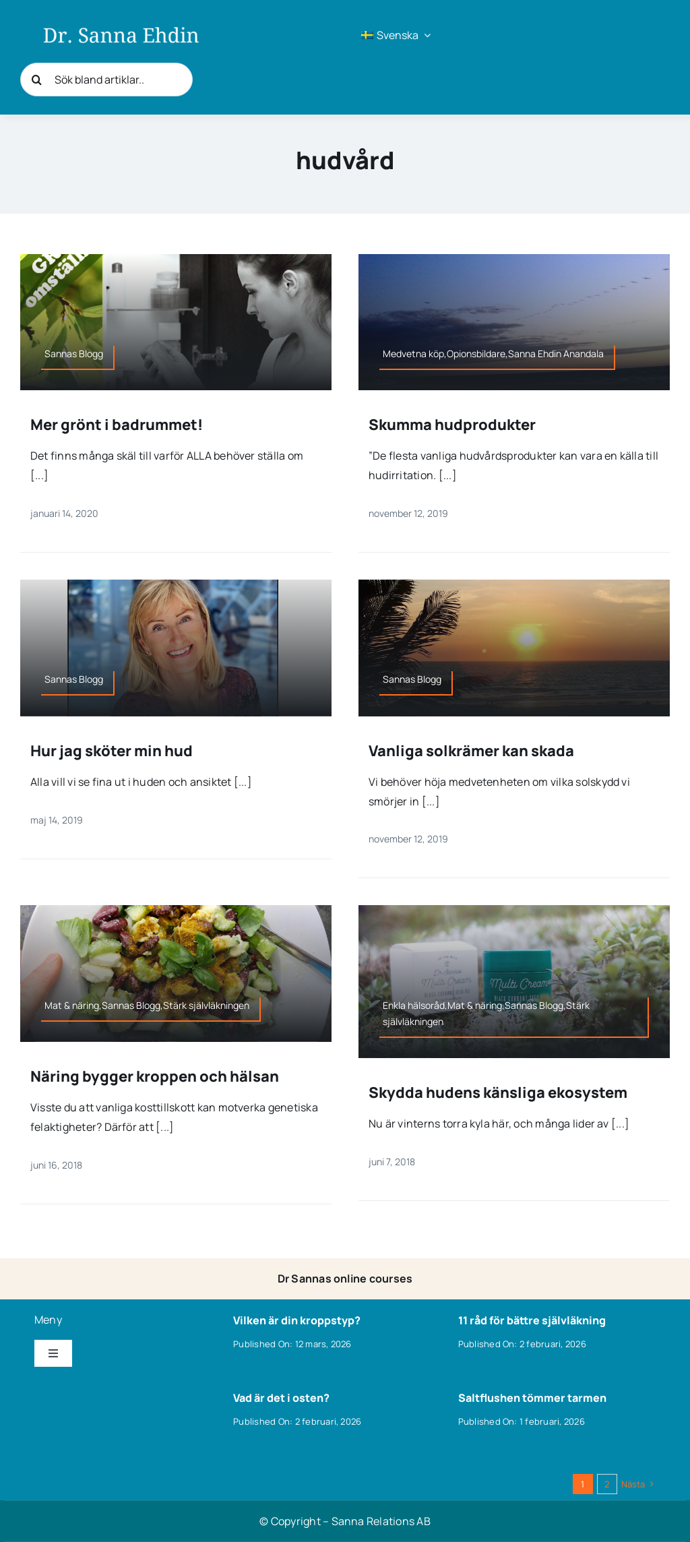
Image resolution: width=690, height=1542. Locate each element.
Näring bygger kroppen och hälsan (154, 1076)
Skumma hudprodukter (452, 424)
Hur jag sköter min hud (111, 751)
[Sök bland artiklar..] (106, 79)
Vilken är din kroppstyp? (296, 1320)
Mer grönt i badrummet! (116, 424)
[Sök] (37, 79)
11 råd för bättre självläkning (532, 1320)
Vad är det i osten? (281, 1397)
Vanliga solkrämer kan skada (471, 751)
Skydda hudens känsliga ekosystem (498, 1092)
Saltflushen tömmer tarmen (532, 1397)
